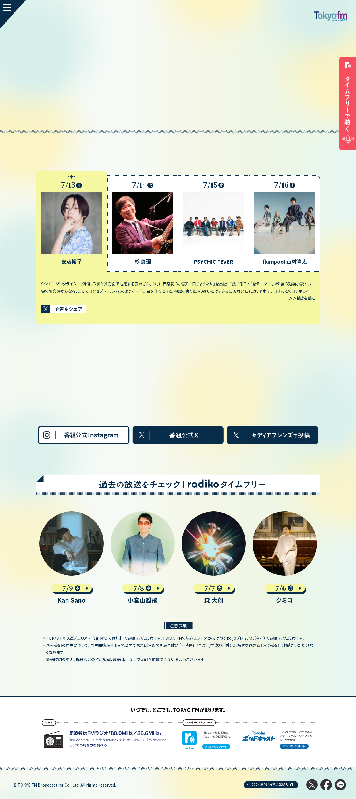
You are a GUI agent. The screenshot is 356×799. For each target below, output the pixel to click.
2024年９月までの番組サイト (273, 784)
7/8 (142, 588)
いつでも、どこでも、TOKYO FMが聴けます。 (178, 709)
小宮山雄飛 (142, 600)
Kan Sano (71, 600)
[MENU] (13, 14)
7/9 (71, 588)
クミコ (284, 600)
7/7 (213, 588)
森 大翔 (213, 600)
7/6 (284, 588)
